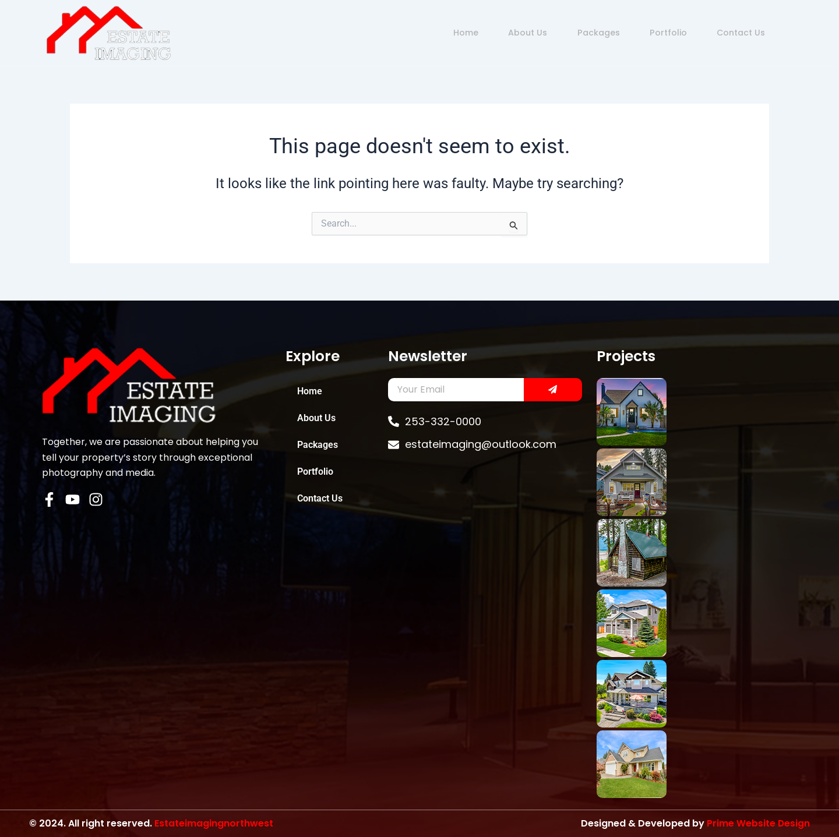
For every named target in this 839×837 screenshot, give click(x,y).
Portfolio (651, 32)
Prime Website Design (758, 823)
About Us (497, 32)
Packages (574, 32)
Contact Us (731, 32)
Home (428, 32)
